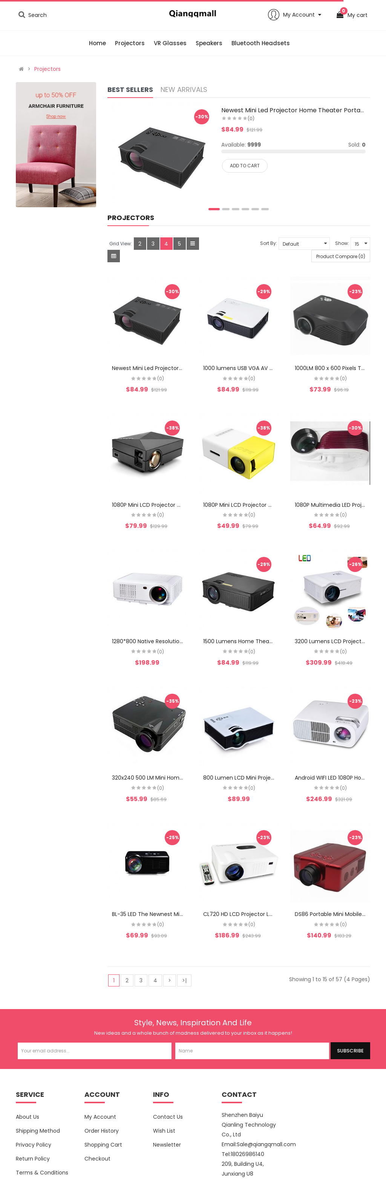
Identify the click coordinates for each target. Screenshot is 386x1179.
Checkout (97, 1158)
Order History (101, 1131)
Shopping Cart (103, 1144)
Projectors (47, 69)
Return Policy (33, 1158)
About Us (27, 1117)
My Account (100, 1117)
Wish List (164, 1131)
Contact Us (168, 1117)
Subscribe (350, 1050)
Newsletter (167, 1144)
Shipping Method (38, 1131)
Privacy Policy (33, 1144)
